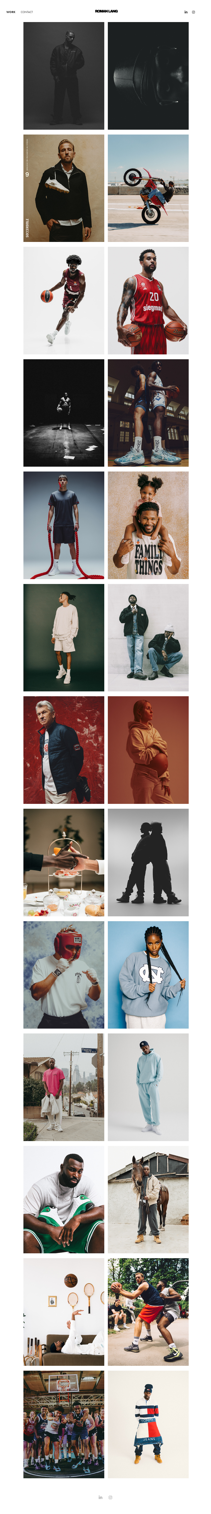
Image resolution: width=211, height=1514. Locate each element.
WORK (10, 12)
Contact (27, 12)
